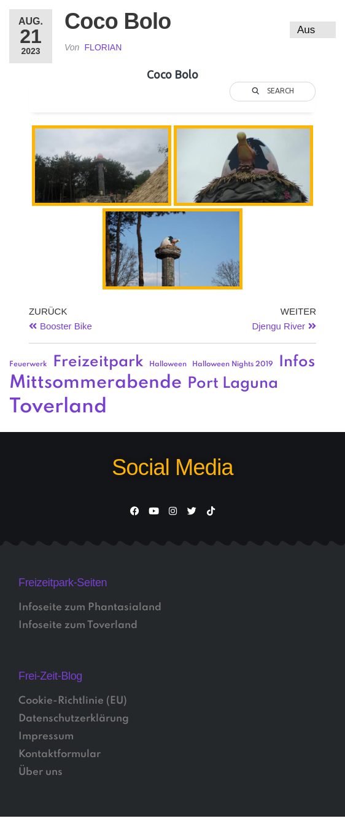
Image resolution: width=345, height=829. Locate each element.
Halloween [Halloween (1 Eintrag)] (168, 364)
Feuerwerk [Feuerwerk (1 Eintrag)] (28, 364)
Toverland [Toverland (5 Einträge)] (58, 407)
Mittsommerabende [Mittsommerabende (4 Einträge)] (95, 383)
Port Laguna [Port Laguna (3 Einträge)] (232, 383)
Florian (103, 47)
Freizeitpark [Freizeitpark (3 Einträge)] (98, 362)
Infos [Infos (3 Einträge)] (297, 362)
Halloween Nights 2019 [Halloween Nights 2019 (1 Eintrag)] (232, 364)
